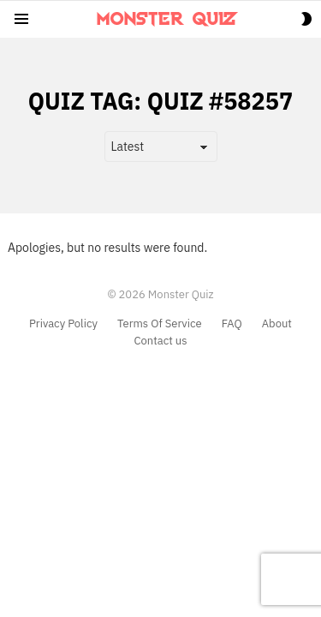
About (277, 324)
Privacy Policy (63, 324)
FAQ (232, 324)
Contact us (160, 341)
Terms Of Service (159, 324)
